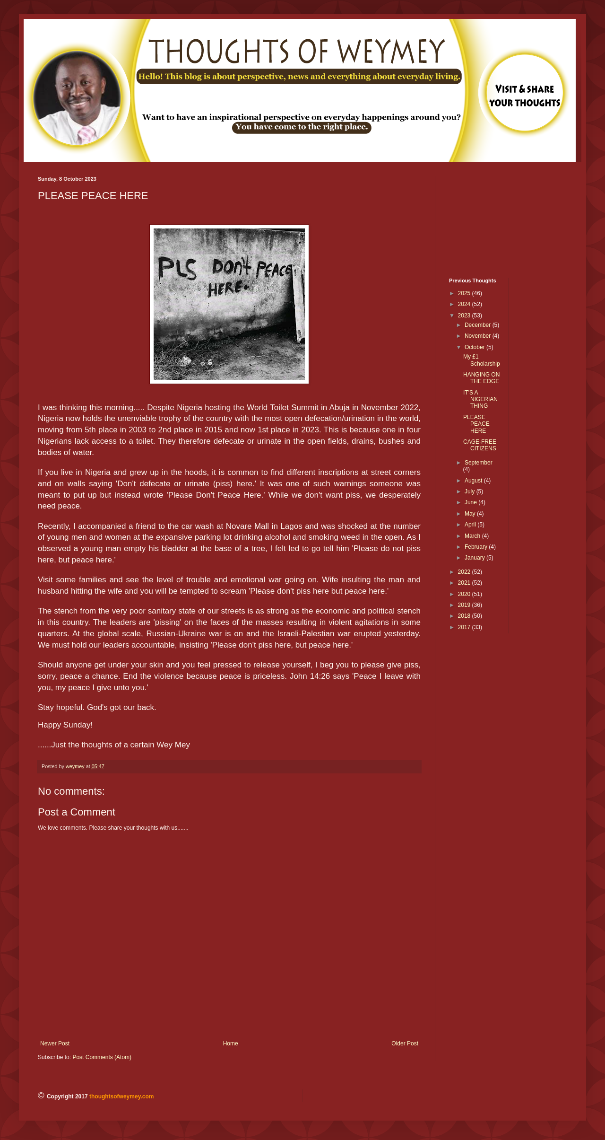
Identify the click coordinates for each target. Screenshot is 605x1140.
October (475, 347)
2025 (465, 293)
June (471, 502)
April (471, 524)
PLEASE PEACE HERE (476, 424)
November (479, 336)
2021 (465, 582)
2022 (465, 572)
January (475, 557)
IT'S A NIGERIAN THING (480, 399)
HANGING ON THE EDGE (481, 378)
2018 (465, 616)
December (479, 325)
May (471, 513)
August (474, 480)
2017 (465, 627)
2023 (465, 315)
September (479, 462)
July (470, 491)
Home (230, 1043)
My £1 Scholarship (481, 360)
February (477, 547)
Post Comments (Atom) (101, 1057)
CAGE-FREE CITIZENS (479, 445)
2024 (465, 304)
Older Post (404, 1043)
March (473, 536)
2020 (465, 594)
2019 (465, 605)
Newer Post (54, 1043)
